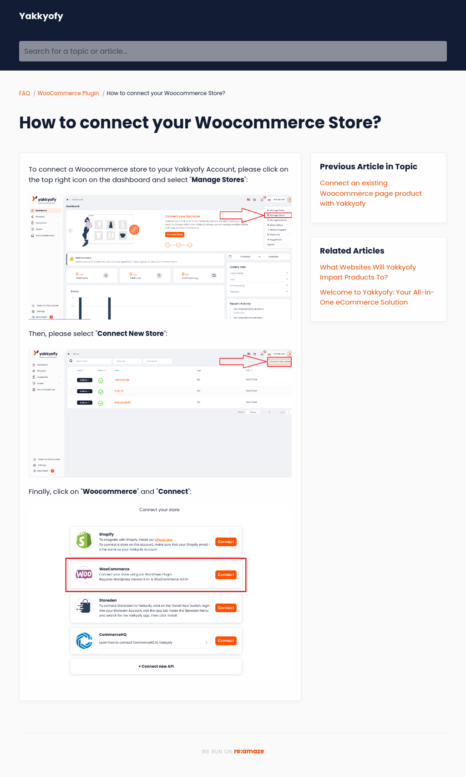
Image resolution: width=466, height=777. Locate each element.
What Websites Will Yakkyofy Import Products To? (368, 272)
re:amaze (249, 751)
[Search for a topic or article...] (233, 51)
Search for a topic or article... (75, 51)
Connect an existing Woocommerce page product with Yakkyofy (371, 193)
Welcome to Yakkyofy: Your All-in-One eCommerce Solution (377, 297)
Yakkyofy (41, 16)
